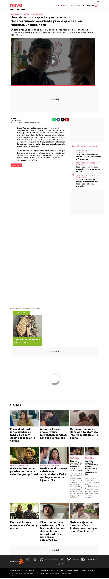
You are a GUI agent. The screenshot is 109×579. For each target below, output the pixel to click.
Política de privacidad (56, 571)
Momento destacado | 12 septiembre (87, 165)
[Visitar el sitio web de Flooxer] (61, 564)
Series (12, 11)
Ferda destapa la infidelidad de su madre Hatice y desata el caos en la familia (22, 436)
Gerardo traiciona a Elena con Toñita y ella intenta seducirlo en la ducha (84, 434)
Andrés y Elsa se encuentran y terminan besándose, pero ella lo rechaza (53, 434)
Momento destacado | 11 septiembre (87, 152)
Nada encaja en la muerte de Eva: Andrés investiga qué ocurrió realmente (83, 528)
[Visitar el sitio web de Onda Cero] (69, 560)
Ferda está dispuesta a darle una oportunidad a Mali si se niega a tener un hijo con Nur (53, 475)
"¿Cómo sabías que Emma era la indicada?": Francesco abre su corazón (87, 183)
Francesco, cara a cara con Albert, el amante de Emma (88, 170)
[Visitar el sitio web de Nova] (48, 560)
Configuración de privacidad (50, 574)
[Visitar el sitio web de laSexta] (35, 560)
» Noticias (39, 309)
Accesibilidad (66, 574)
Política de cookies (71, 571)
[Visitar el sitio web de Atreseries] (62, 560)
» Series (17, 309)
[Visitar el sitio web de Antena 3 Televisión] (28, 560)
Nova (12, 309)
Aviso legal (44, 571)
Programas (22, 11)
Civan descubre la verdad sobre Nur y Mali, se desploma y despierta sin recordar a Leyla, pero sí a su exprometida (52, 532)
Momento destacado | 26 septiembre (87, 177)
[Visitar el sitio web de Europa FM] (76, 560)
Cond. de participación (86, 571)
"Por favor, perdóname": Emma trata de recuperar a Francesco (88, 157)
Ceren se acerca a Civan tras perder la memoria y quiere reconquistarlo (76, 466)
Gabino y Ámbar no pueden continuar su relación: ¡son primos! (24, 472)
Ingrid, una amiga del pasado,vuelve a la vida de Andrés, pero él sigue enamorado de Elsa (91, 468)
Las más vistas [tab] (79, 147)
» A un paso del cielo (28, 309)
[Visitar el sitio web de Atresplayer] (92, 560)
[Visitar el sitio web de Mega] (55, 560)
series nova (16, 166)
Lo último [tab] (93, 147)
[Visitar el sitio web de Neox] (42, 560)
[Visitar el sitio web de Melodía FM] (83, 560)
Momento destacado (19, 467)
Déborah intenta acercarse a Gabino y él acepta (24, 526)
